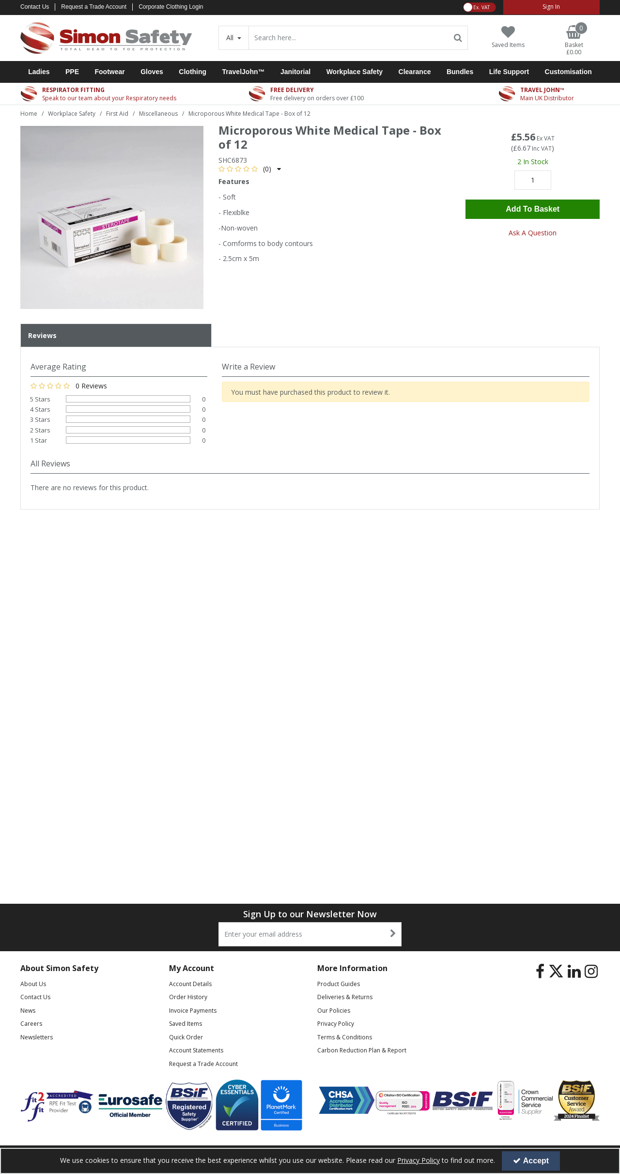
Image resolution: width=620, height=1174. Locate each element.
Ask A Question (533, 232)
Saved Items (185, 1023)
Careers (31, 1023)
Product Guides (338, 984)
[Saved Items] (508, 37)
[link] (540, 971)
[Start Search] (458, 38)
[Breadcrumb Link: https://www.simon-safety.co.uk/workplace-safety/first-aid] (117, 113)
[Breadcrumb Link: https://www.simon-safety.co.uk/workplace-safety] (71, 113)
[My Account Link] (551, 7)
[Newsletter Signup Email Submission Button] (393, 934)
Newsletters (36, 1037)
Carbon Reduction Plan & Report (361, 1050)
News (27, 1010)
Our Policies (333, 1010)
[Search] (348, 38)
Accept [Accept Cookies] (531, 1161)
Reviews (42, 335)
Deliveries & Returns (344, 997)
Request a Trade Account (93, 6)
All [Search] (230, 37)
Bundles (460, 72)
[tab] (116, 336)
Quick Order (186, 1037)
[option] (111, 217)
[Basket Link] (574, 40)
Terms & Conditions (344, 1037)
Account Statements (196, 1050)
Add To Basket (532, 209)
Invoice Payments (193, 1010)
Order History (188, 997)
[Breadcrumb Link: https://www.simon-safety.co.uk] (28, 113)
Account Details (190, 984)
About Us (33, 984)
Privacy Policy (335, 1023)
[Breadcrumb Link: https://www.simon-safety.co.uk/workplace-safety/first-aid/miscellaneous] (158, 113)
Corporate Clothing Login (171, 6)
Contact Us (34, 6)
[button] (249, 168)
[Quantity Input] (532, 180)
